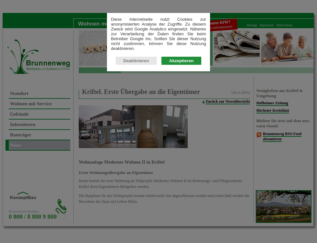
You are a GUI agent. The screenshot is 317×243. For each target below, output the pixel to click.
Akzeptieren (181, 60)
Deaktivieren (136, 60)
